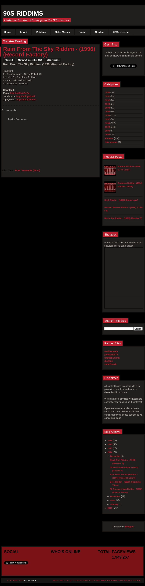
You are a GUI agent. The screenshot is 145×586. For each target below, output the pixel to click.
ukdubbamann (112, 358)
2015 (110, 448)
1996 (49, 60)
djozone (108, 361)
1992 (107, 100)
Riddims (41, 32)
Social (82, 32)
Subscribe (121, 32)
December (115, 456)
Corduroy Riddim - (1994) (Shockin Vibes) (129, 185)
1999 (107, 127)
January (114, 504)
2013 (110, 508)
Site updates (111, 142)
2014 (110, 452)
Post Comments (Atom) (27, 170)
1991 (107, 96)
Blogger (129, 526)
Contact (100, 32)
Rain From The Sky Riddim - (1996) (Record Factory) (49, 52)
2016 (110, 444)
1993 (107, 104)
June (113, 500)
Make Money (62, 32)
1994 (107, 108)
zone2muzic (110, 364)
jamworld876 (111, 354)
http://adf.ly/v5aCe (19, 93)
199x (107, 131)
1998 (107, 123)
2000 (107, 134)
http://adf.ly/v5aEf (25, 96)
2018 (110, 440)
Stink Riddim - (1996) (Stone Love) (121, 200)
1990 (107, 92)
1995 (107, 111)
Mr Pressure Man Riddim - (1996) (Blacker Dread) (126, 491)
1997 (107, 119)
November (115, 496)
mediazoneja (111, 351)
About (23, 32)
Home (7, 32)
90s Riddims (23, 13)
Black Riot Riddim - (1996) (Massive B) (123, 218)
